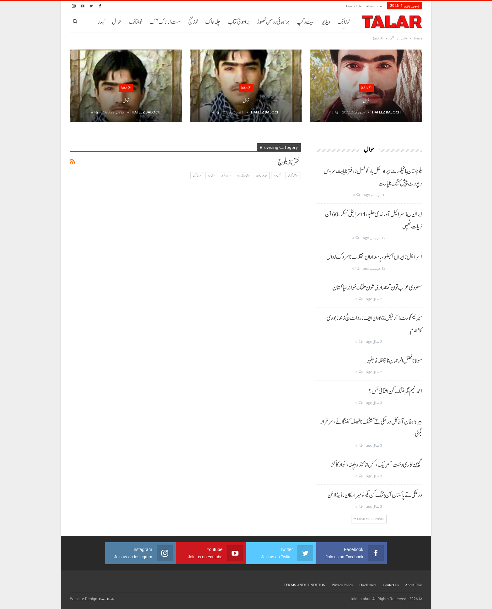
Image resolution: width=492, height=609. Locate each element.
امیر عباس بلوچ (261, 175)
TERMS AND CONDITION (304, 585)
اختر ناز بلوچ (366, 87)
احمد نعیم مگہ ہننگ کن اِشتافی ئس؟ (395, 391)
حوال (116, 22)
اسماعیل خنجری (293, 175)
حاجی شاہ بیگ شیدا (243, 175)
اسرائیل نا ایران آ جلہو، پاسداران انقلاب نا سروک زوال (374, 257)
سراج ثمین (197, 175)
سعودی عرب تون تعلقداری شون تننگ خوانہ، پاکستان (377, 287)
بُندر (101, 22)
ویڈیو (326, 22)
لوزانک (344, 22)
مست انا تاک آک (165, 22)
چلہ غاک (212, 22)
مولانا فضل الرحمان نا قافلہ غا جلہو (394, 360)
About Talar (374, 6)
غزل (366, 101)
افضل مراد (277, 175)
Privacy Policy (342, 585)
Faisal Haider (107, 599)
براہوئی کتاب (238, 22)
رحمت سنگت (226, 175)
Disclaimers (368, 585)
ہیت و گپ (305, 22)
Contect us (353, 6)
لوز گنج (193, 22)
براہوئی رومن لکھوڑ (273, 22)
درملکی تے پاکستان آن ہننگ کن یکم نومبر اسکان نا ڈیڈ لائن (375, 495)
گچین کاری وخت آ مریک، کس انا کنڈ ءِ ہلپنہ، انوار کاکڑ (376, 464)
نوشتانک (135, 22)
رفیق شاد (211, 175)
